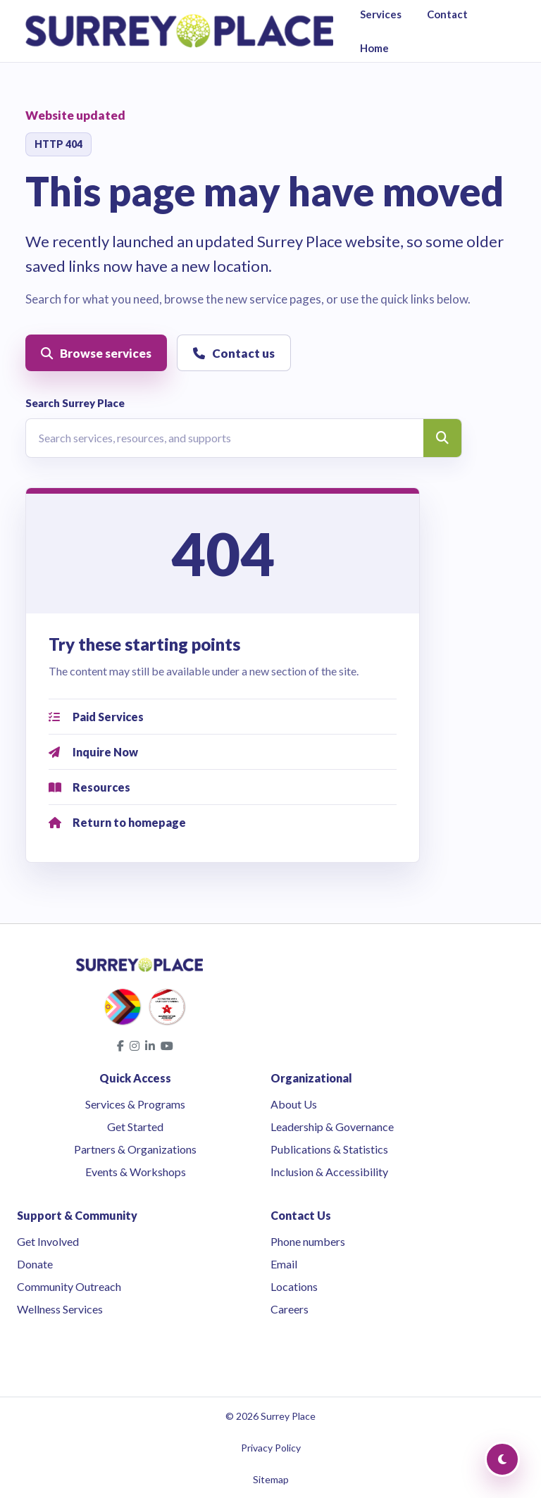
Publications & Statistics (329, 1149)
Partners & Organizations (135, 1149)
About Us (293, 1104)
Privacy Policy (271, 1448)
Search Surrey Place (75, 403)
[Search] (442, 438)
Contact (447, 14)
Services (381, 14)
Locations (294, 1286)
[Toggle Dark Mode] (502, 1459)
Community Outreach (69, 1286)
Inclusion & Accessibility (329, 1171)
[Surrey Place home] (179, 31)
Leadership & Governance (332, 1126)
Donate (35, 1264)
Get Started (135, 1126)
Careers (289, 1309)
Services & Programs (135, 1104)
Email (283, 1264)
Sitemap (271, 1479)
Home (374, 48)
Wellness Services (60, 1309)
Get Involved (48, 1241)
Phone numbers (307, 1241)
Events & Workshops (135, 1171)
